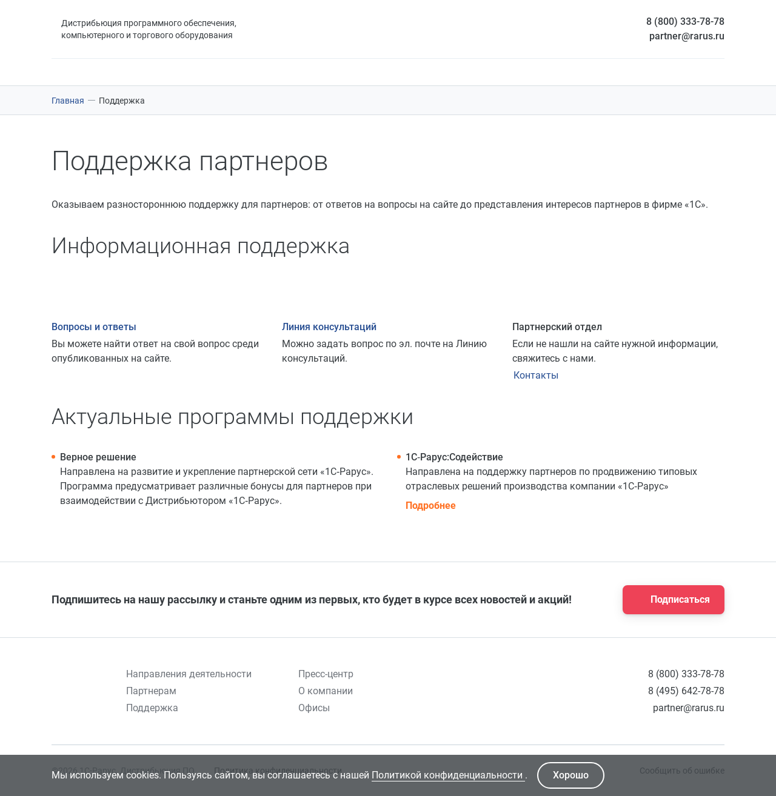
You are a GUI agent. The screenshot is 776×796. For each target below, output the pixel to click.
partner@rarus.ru (686, 36)
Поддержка (152, 708)
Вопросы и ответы (94, 327)
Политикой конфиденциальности (448, 775)
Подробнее (431, 505)
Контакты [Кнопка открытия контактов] (535, 375)
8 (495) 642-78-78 (686, 691)
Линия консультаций (329, 327)
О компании (325, 691)
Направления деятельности (189, 674)
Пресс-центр (325, 674)
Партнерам (151, 691)
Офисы (314, 708)
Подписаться (670, 599)
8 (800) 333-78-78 (685, 21)
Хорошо (571, 775)
